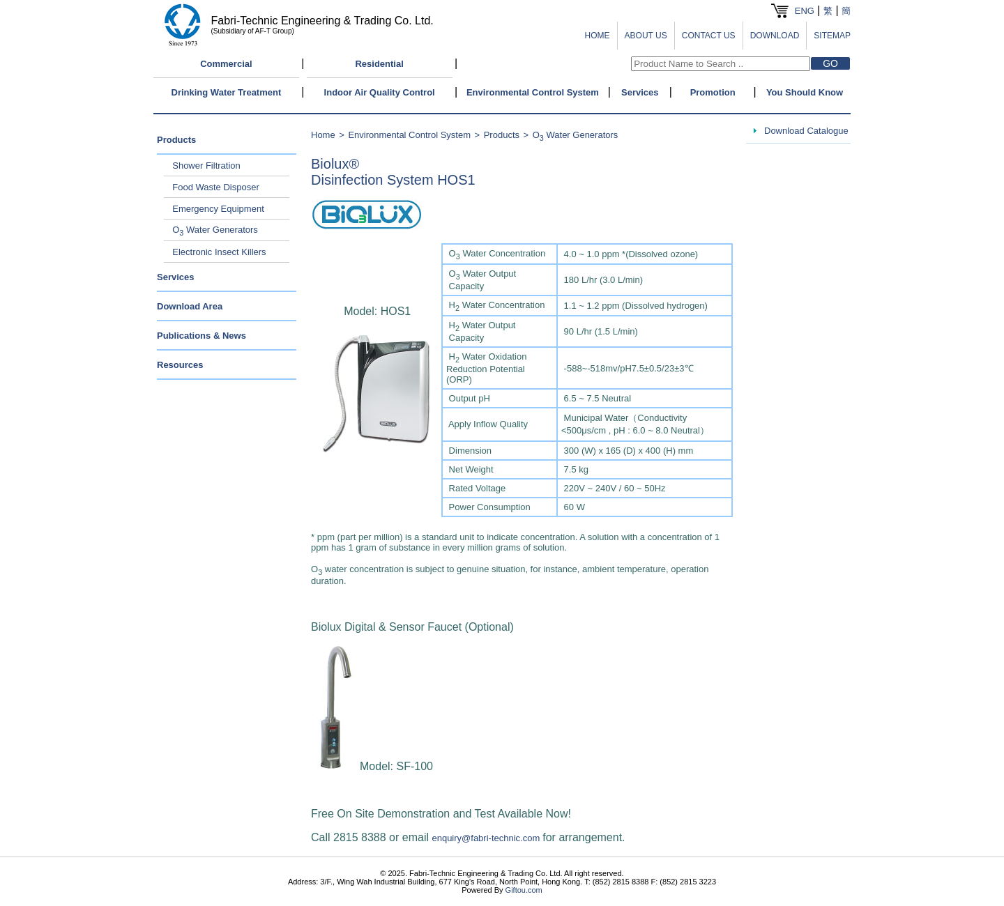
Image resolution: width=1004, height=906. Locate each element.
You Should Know (804, 92)
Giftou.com (523, 890)
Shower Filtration (206, 165)
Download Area (189, 306)
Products (176, 140)
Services (640, 92)
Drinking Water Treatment (227, 92)
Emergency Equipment (218, 209)
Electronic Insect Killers (219, 252)
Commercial (226, 64)
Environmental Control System (532, 92)
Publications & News (201, 335)
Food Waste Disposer (215, 187)
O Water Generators (215, 229)
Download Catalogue (806, 130)
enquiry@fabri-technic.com (486, 838)
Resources (180, 365)
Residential (379, 64)
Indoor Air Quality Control (379, 92)
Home (323, 135)
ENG (804, 11)
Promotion (713, 92)
